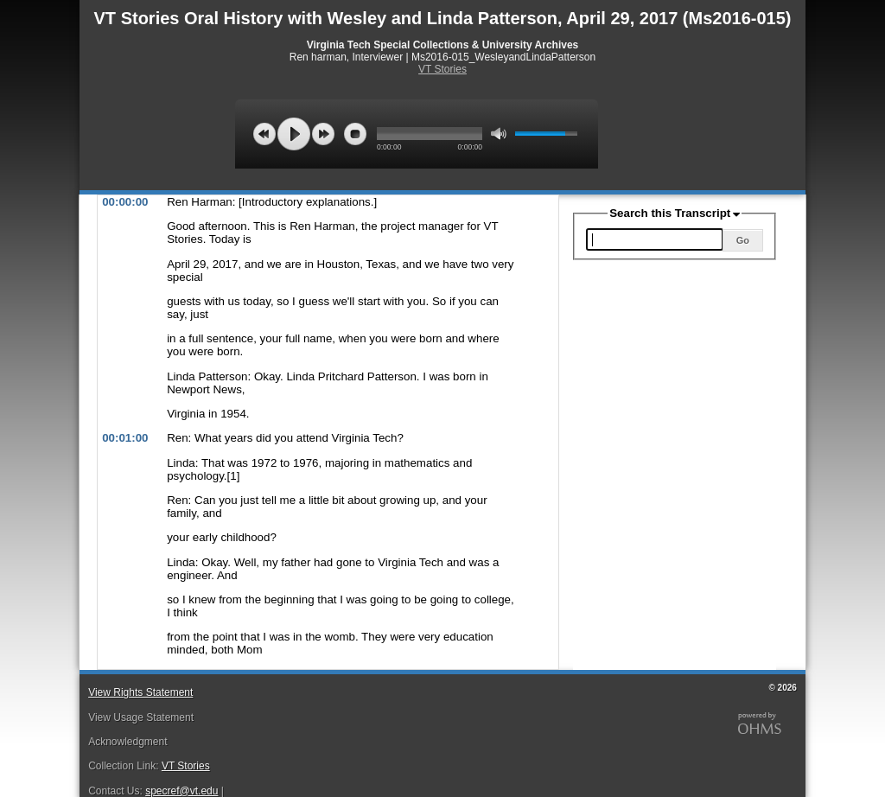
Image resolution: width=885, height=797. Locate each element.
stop (355, 134)
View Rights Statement (140, 692)
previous (264, 134)
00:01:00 (125, 437)
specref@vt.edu (181, 791)
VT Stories (442, 69)
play (294, 134)
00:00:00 (125, 201)
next (323, 134)
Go (742, 240)
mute (498, 133)
